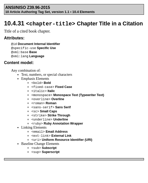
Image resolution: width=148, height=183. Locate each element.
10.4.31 (73, 23)
